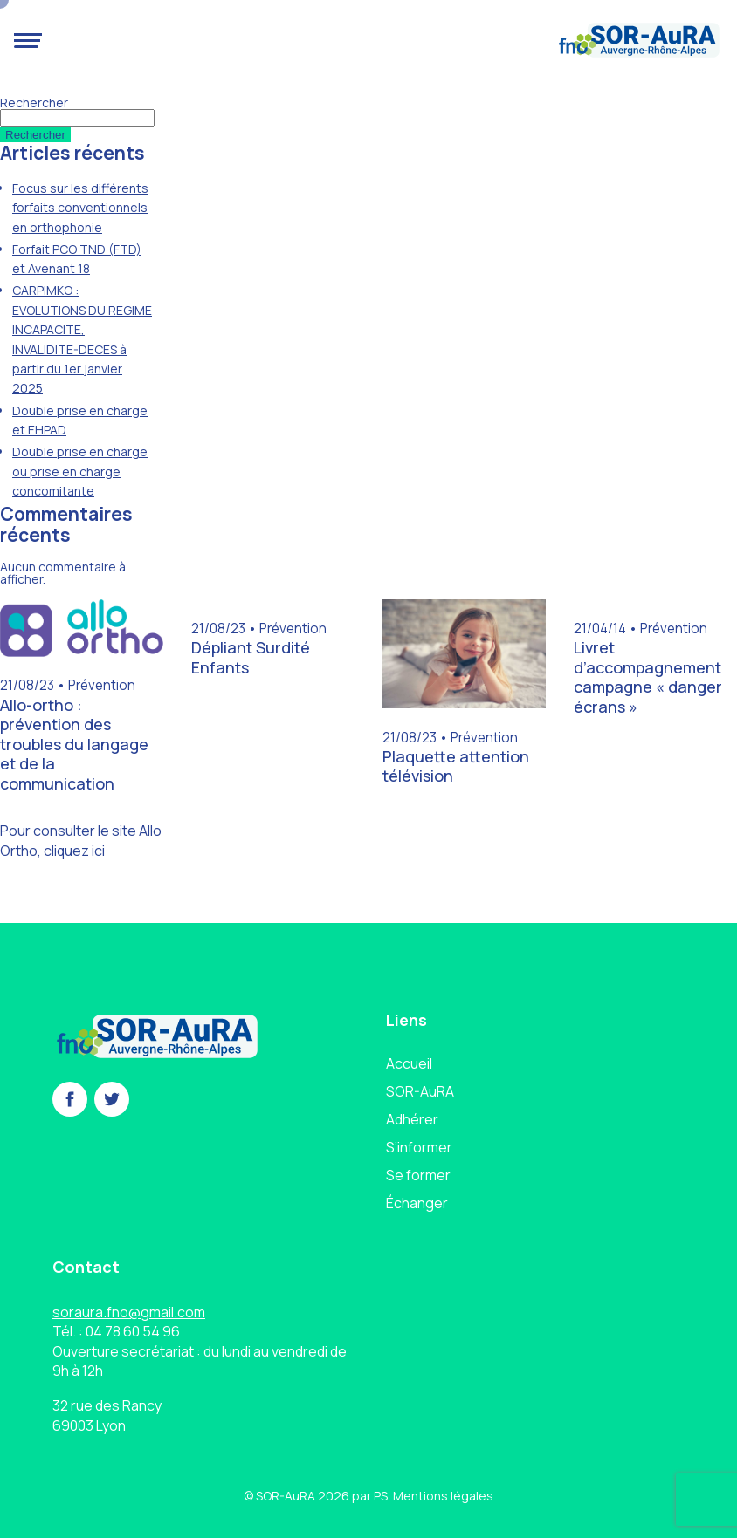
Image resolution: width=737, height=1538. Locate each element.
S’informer (419, 1147)
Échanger (417, 1203)
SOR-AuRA (420, 1091)
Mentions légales (443, 1495)
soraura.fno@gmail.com (128, 1312)
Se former (418, 1175)
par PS (370, 1495)
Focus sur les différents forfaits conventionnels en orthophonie (80, 208)
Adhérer (412, 1119)
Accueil (409, 1063)
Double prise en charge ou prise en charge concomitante (80, 471)
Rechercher (34, 102)
